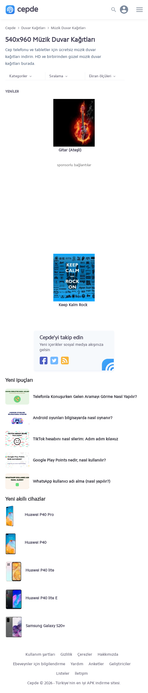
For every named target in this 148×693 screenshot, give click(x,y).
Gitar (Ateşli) (70, 150)
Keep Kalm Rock (73, 304)
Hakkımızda (108, 654)
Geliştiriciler (120, 664)
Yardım (77, 664)
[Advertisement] (74, 207)
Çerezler (84, 654)
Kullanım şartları (40, 654)
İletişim (81, 673)
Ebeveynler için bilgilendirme (39, 664)
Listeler (62, 673)
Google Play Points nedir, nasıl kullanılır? (69, 460)
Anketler (96, 664)
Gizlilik (66, 654)
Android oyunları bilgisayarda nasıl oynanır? (72, 417)
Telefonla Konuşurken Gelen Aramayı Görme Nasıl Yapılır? (85, 396)
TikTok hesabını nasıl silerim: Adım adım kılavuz (75, 439)
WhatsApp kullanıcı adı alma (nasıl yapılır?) (71, 481)
